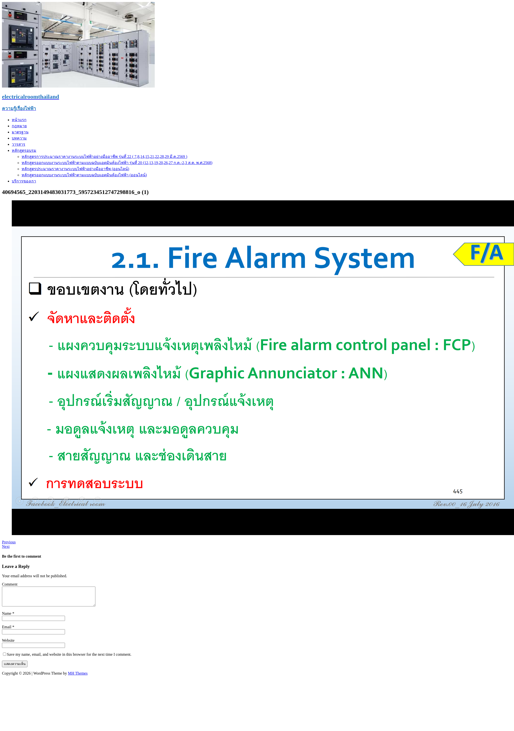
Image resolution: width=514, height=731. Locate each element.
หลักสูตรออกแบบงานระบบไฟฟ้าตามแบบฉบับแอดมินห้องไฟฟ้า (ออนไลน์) (84, 175)
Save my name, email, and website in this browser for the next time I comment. (69, 658)
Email (7, 630)
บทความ (19, 138)
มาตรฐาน (20, 132)
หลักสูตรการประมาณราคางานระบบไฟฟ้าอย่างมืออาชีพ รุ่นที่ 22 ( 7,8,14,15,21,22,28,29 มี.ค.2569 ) (104, 156)
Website (8, 644)
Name (7, 617)
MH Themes (78, 677)
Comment (9, 584)
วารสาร (18, 144)
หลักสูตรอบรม (24, 150)
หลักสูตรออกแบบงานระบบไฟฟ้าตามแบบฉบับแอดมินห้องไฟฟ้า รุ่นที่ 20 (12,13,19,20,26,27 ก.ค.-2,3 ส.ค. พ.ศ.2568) (117, 163)
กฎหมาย (19, 126)
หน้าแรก (19, 120)
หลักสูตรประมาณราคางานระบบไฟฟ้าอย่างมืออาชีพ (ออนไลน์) (75, 169)
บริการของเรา (24, 181)
